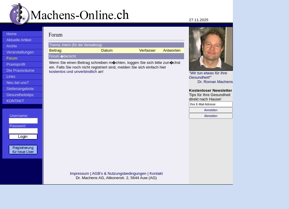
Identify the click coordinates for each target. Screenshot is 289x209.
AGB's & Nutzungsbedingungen (119, 173)
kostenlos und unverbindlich (73, 71)
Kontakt (156, 173)
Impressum (79, 173)
